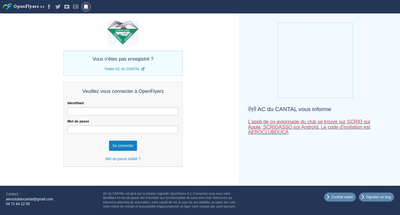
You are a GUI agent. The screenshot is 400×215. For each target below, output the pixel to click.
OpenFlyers (28, 6)
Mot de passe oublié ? (122, 159)
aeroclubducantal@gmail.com (29, 199)
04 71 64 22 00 (18, 204)
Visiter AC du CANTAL (122, 69)
